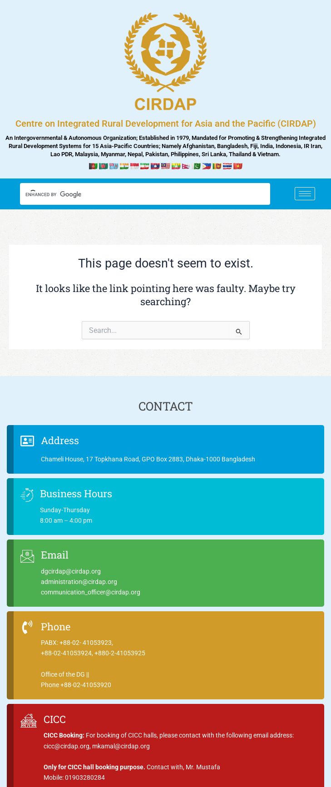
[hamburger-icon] (305, 193)
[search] (136, 194)
